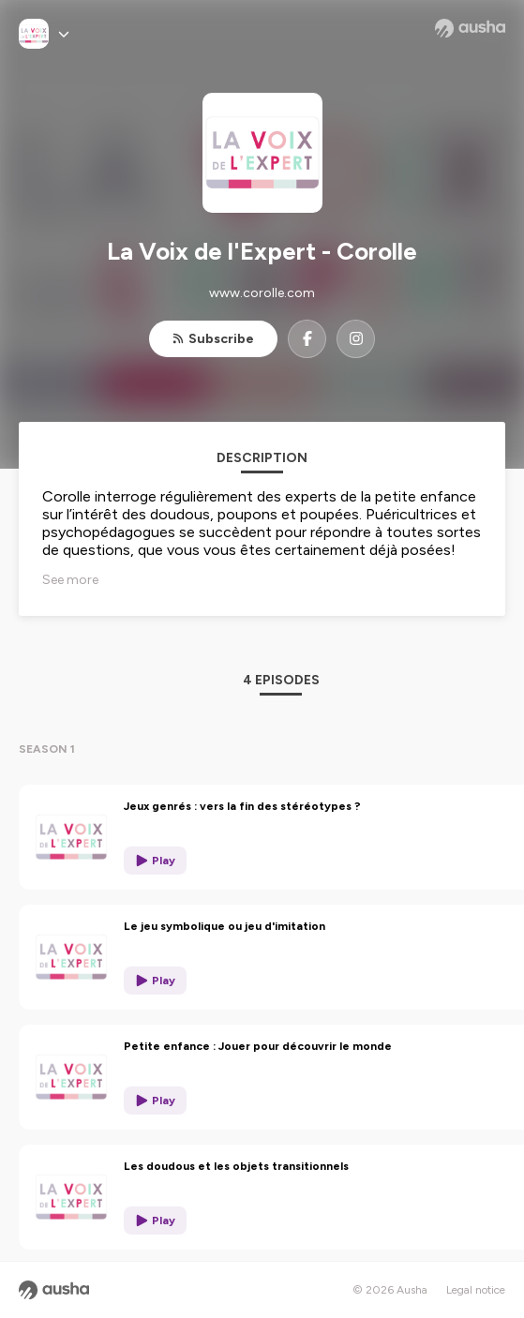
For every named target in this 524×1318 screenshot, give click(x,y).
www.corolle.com (262, 293)
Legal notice (475, 1289)
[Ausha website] (470, 28)
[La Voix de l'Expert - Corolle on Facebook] (307, 339)
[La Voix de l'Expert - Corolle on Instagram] (356, 339)
